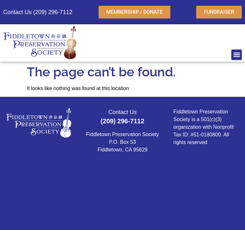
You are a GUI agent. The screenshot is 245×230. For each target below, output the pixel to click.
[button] (236, 55)
